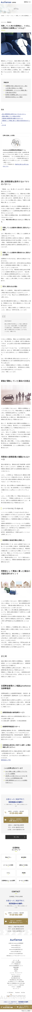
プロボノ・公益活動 (16, 986)
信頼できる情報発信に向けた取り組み (16, 983)
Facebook (17, 992)
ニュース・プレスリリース (16, 972)
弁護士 (16, 970)
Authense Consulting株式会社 (16, 953)
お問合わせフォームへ (24, 1007)
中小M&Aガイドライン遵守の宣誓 (16, 981)
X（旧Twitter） (10, 992)
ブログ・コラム (10, 15)
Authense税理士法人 (16, 945)
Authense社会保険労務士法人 (16, 949)
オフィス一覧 (16, 960)
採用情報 (16, 969)
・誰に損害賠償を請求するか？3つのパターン (13, 114)
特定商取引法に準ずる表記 (16, 979)
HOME (2, 15)
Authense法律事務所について (16, 965)
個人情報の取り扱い (16, 978)
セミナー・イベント (16, 974)
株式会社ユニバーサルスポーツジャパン (16, 955)
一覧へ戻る (19, 837)
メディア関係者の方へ (16, 963)
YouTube (23, 992)
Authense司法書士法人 (16, 951)
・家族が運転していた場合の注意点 (10, 116)
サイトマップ (16, 988)
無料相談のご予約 (6, 760)
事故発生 (9, 22)
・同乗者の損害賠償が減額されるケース (12, 118)
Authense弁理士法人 (16, 947)
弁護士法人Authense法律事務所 (16, 943)
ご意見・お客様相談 (16, 962)
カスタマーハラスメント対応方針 (16, 985)
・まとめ (3, 125)
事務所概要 (16, 967)
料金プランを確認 (26, 1010)
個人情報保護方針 (16, 976)
